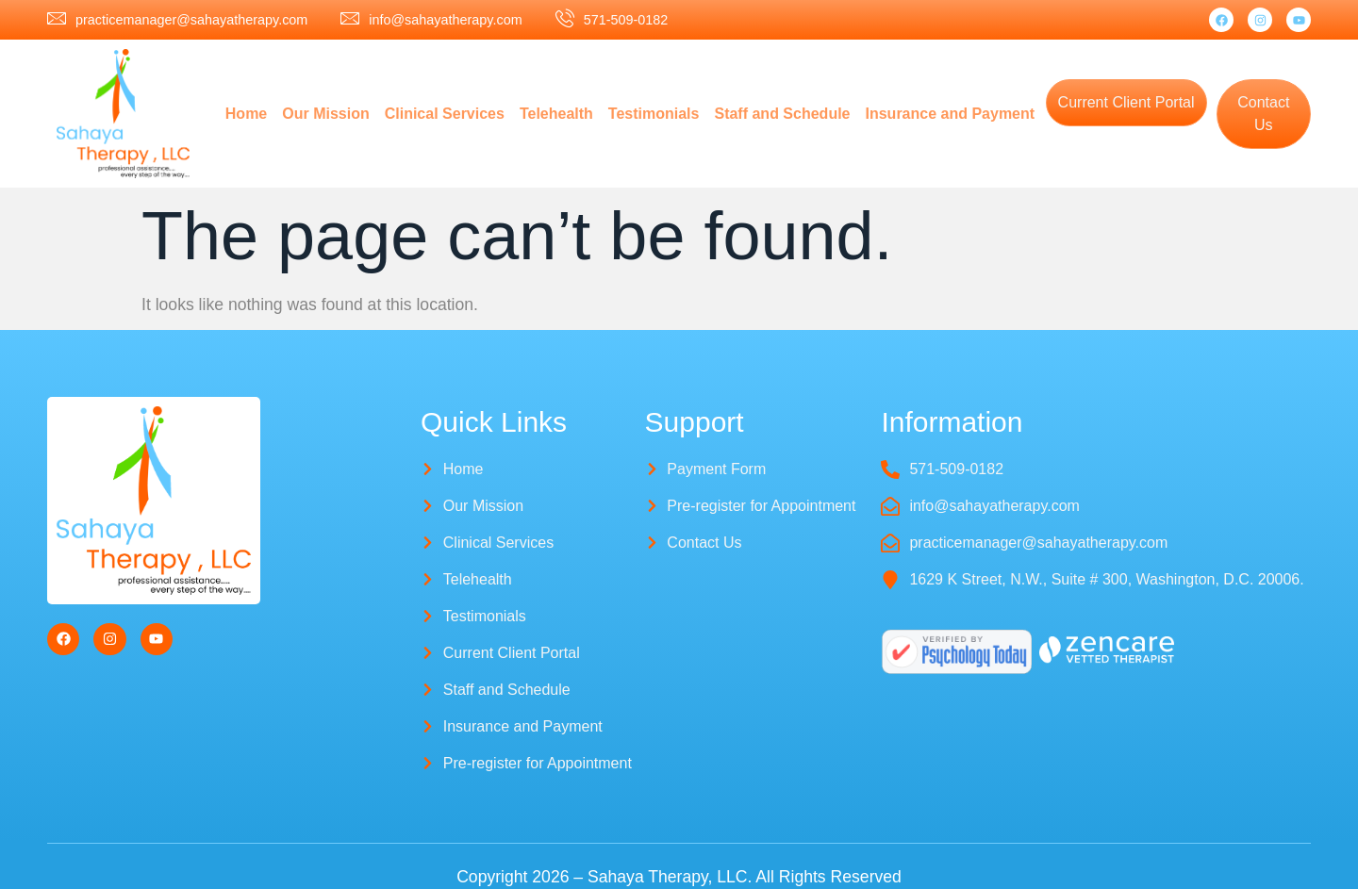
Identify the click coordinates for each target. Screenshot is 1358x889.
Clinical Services (445, 114)
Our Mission (325, 114)
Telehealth (556, 114)
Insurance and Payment (950, 114)
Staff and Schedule (782, 114)
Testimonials (654, 114)
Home (246, 114)
